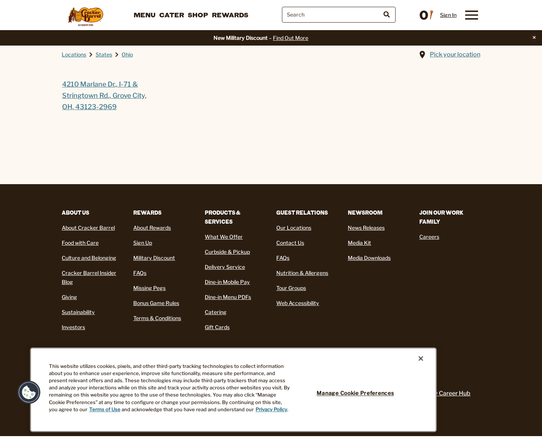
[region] (233, 390)
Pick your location (455, 54)
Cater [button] (171, 14)
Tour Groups (291, 288)
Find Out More (290, 38)
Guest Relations (302, 212)
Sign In (448, 15)
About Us (75, 212)
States (104, 54)
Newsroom (365, 212)
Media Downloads (369, 258)
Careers (429, 236)
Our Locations (293, 227)
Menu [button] (144, 14)
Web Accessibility (297, 303)
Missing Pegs (149, 288)
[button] (29, 392)
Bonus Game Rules (156, 303)
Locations (74, 54)
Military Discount (154, 258)
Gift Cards (217, 327)
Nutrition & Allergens (302, 273)
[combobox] (339, 15)
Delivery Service (225, 267)
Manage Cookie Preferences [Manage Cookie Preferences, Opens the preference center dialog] (355, 393)
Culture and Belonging (89, 258)
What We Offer (224, 236)
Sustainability (78, 312)
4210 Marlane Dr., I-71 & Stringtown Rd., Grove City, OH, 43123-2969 (104, 95)
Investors (73, 327)
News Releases (366, 227)
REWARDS (147, 212)
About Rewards (152, 227)
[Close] (421, 358)
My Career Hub (449, 393)
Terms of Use (104, 409)
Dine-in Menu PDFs (228, 297)
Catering (216, 312)
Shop (198, 15)
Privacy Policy (271, 409)
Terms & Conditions (157, 318)
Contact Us (290, 243)
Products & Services (223, 217)
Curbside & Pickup (227, 252)
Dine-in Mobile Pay (227, 282)
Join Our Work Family (441, 217)
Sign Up (142, 243)
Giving (69, 297)
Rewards (230, 15)
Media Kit (359, 243)
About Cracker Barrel (88, 227)
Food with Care (80, 243)
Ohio (127, 54)
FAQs (139, 273)
